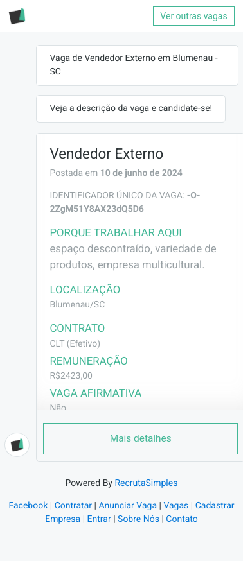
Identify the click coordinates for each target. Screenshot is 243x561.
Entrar (99, 519)
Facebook (28, 506)
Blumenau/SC (77, 305)
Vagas (175, 506)
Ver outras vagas (193, 16)
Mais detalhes (141, 438)
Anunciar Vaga (127, 506)
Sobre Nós (138, 519)
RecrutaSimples (145, 483)
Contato (181, 519)
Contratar (73, 506)
